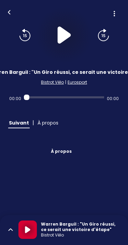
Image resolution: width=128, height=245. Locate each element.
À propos (61, 151)
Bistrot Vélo (52, 82)
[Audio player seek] (64, 97)
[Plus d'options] (114, 13)
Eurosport (77, 82)
